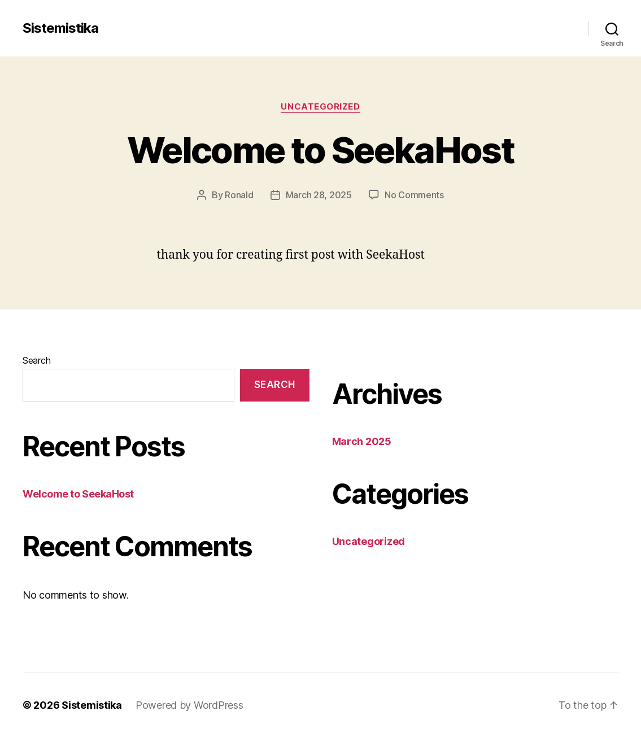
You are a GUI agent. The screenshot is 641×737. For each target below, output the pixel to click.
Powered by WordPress (189, 705)
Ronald (239, 194)
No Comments (414, 194)
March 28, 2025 (319, 194)
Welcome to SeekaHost (320, 150)
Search (36, 360)
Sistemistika (60, 28)
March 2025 (361, 441)
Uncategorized (320, 107)
